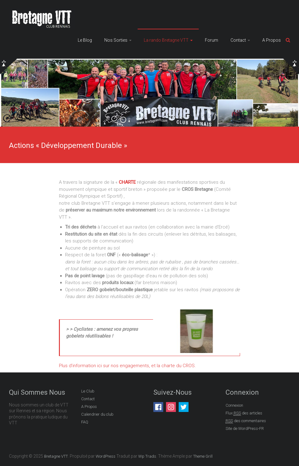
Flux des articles (244, 413)
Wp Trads (147, 456)
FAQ (84, 422)
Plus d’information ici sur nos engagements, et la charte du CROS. (127, 365)
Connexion (234, 405)
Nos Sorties (115, 40)
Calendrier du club (97, 414)
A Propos (271, 40)
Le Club (87, 391)
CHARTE (128, 182)
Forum (211, 40)
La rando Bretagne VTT (166, 40)
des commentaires (246, 420)
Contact (238, 40)
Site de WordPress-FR (245, 428)
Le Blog (85, 40)
